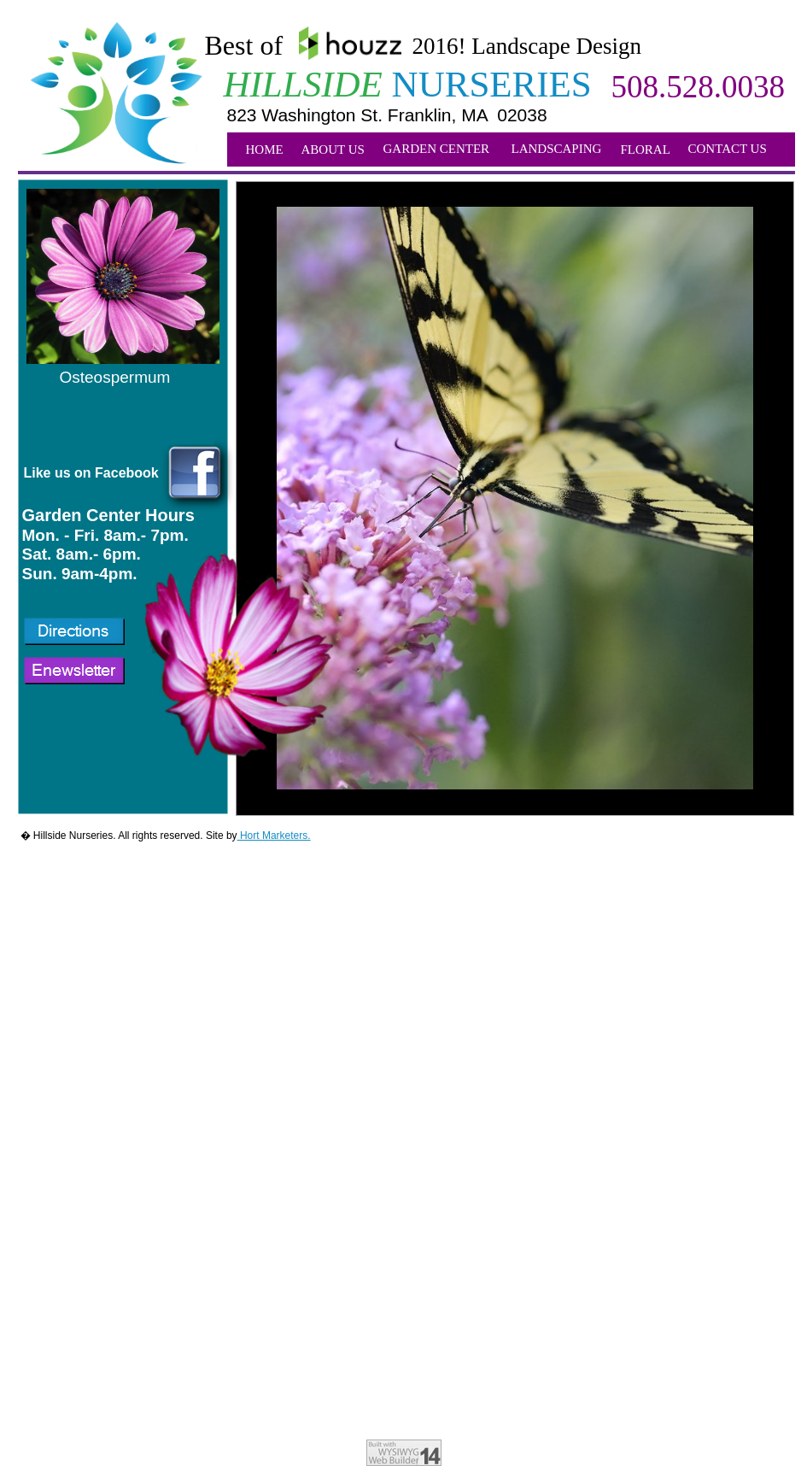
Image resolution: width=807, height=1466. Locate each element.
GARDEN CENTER (436, 148)
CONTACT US (727, 148)
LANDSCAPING (557, 148)
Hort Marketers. (274, 835)
